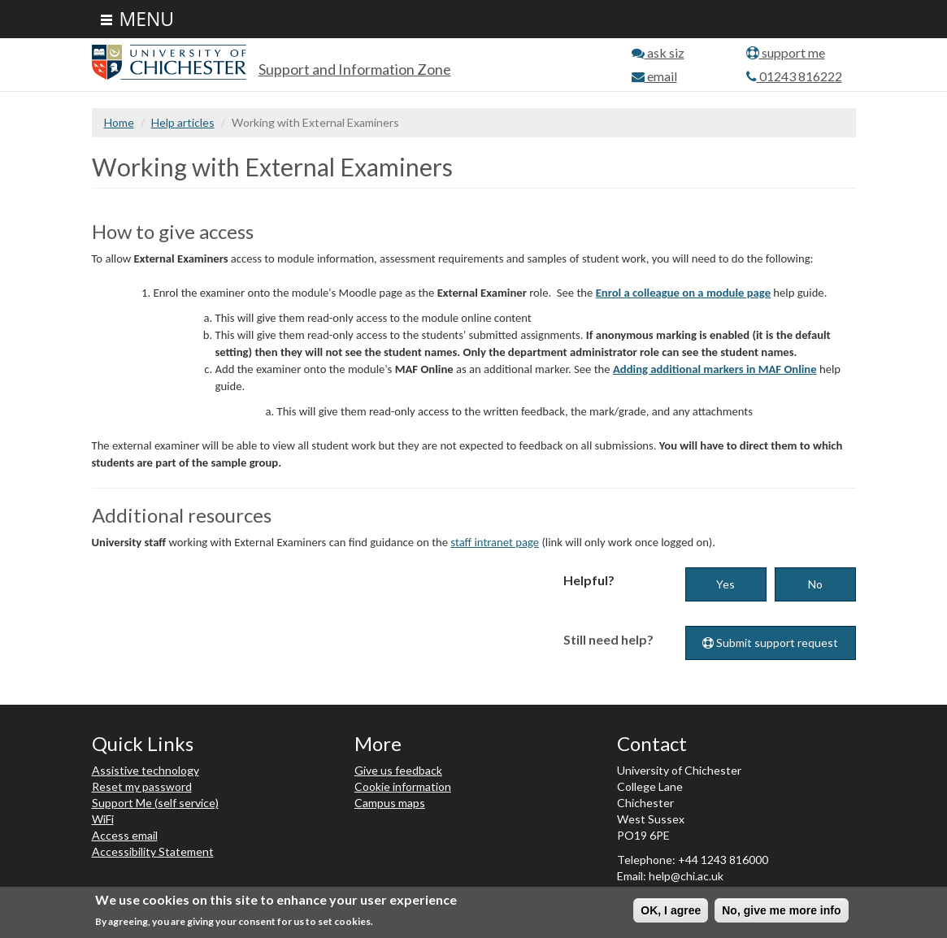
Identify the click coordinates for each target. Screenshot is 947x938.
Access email (125, 835)
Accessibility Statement (153, 851)
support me (785, 52)
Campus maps (389, 803)
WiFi (103, 819)
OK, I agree (671, 911)
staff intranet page (494, 542)
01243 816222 (794, 76)
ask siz (658, 52)
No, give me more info (781, 911)
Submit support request (770, 642)
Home (119, 122)
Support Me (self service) (155, 803)
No (815, 584)
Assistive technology (145, 770)
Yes (725, 584)
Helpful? (589, 580)
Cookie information (402, 786)
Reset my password (142, 786)
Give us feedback (398, 770)
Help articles (183, 122)
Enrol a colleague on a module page (683, 292)
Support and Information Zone (354, 69)
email (654, 76)
